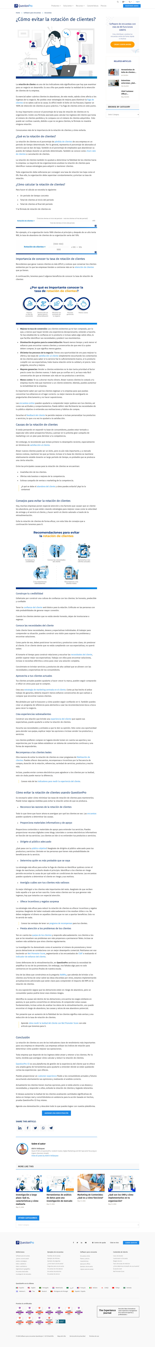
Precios (103, 6)
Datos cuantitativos (21, 1266)
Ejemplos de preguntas (53, 1261)
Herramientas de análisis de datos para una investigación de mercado (59, 1197)
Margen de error (117, 1261)
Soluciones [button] (68, 6)
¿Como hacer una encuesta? (55, 1263)
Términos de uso (94, 1336)
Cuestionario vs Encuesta (120, 1258)
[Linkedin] (20, 1128)
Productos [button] (56, 6)
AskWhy (63, 975)
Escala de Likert (117, 1269)
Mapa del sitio (61, 1336)
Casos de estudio (118, 1256)
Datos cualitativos (21, 1264)
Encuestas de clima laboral (55, 1269)
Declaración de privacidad (77, 1336)
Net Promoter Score (118, 1271)
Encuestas (48, 13)
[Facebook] (27, 1128)
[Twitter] (35, 1128)
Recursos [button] (80, 6)
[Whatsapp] (43, 1128)
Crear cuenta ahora (122, 44)
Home (18, 13)
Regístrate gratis (130, 6)
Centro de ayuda (99, 1243)
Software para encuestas (23, 1256)
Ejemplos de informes (53, 1258)
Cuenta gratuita (131, 1243)
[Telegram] (51, 1128)
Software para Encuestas (32, 13)
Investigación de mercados (23, 1274)
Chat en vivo (114, 1243)
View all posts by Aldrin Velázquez (44, 1156)
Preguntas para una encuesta (55, 1266)
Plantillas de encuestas (53, 1256)
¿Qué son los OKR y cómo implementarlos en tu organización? (120, 1197)
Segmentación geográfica (23, 1269)
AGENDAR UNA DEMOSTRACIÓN (56, 1113)
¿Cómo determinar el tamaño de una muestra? (126, 1266)
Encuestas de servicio (53, 1274)
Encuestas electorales (22, 1271)
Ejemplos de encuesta (86, 1266)
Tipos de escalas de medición (121, 1263)
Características (92, 6)
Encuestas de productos (54, 1271)
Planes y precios (84, 1258)
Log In (136, 1)
